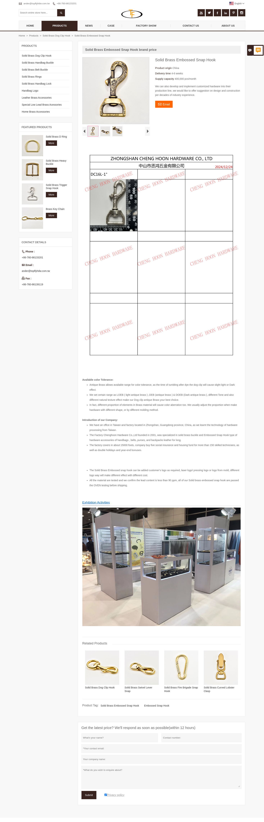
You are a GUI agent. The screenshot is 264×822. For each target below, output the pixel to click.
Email (164, 104)
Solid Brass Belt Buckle (35, 69)
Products (60, 25)
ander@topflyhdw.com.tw (37, 3)
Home (30, 25)
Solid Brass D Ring (56, 136)
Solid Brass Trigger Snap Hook (56, 187)
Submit (89, 795)
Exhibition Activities (96, 503)
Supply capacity (165, 78)
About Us (228, 25)
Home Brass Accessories (36, 111)
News (89, 25)
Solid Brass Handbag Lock (36, 83)
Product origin (164, 67)
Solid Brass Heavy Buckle (56, 162)
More (51, 143)
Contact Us (191, 25)
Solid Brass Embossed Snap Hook (120, 706)
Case (111, 25)
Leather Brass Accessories (37, 97)
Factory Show (146, 25)
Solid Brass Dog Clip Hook (56, 35)
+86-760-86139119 (32, 284)
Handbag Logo (30, 90)
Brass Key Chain (55, 209)
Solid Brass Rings (32, 76)
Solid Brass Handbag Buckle (38, 62)
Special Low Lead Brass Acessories (42, 104)
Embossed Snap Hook (156, 706)
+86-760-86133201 (66, 3)
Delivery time (163, 73)
